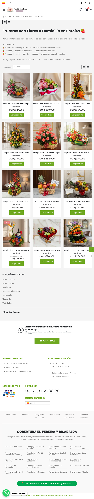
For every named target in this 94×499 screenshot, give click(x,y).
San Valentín (7, 296)
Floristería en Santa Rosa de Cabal (35, 468)
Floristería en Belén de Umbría (14, 474)
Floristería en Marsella (79, 467)
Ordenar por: (8, 67)
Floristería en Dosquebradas (11, 468)
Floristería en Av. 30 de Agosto (35, 455)
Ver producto (16, 115)
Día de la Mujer (8, 283)
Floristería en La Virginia (55, 468)
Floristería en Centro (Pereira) (35, 449)
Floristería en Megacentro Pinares (78, 449)
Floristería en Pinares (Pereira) (57, 449)
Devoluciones (54, 416)
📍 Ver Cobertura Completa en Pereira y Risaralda (46, 485)
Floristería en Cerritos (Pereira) (14, 461)
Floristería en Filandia (79, 473)
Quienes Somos (10, 416)
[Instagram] (89, 3)
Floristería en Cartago (36, 473)
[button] (4, 10)
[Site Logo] (16, 9)
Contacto (24, 416)
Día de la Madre (8, 279)
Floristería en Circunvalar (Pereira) (13, 455)
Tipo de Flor (7, 300)
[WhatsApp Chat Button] (6, 493)
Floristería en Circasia (58, 473)
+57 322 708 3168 (22, 364)
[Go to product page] (16, 87)
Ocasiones (6, 288)
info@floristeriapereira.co (21, 373)
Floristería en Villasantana (75, 461)
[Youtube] (85, 3)
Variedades (7, 304)
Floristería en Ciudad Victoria (57, 455)
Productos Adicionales (11, 292)
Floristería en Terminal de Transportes (58, 461)
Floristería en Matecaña (32, 461)
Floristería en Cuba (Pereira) (78, 455)
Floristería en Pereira (13, 448)
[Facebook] (81, 3)
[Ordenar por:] (21, 67)
